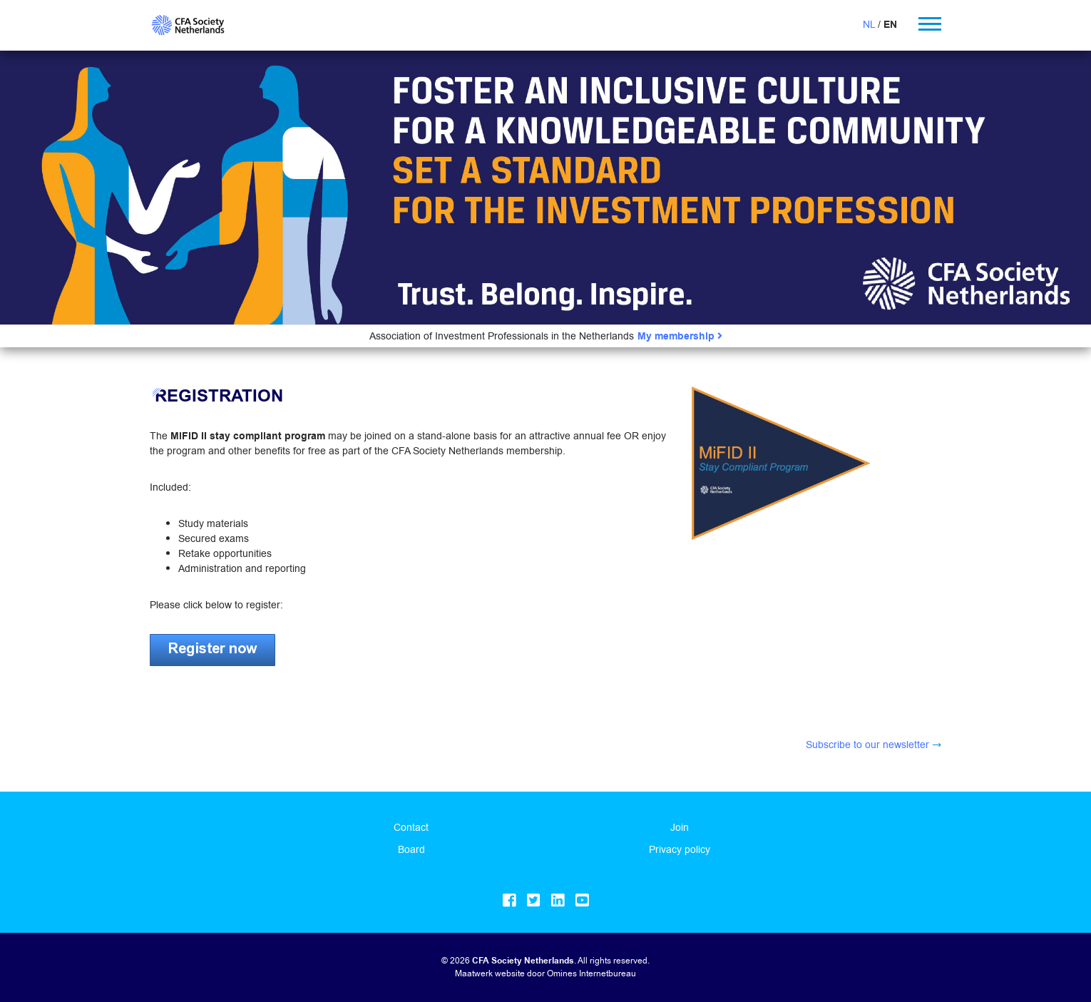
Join (679, 827)
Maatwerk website (490, 973)
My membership (679, 336)
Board (411, 849)
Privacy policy (679, 849)
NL (869, 24)
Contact (411, 827)
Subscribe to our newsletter (867, 744)
